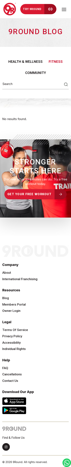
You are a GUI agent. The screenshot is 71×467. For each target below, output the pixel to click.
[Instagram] (6, 447)
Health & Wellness (25, 62)
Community (35, 73)
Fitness (56, 62)
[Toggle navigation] (64, 9)
